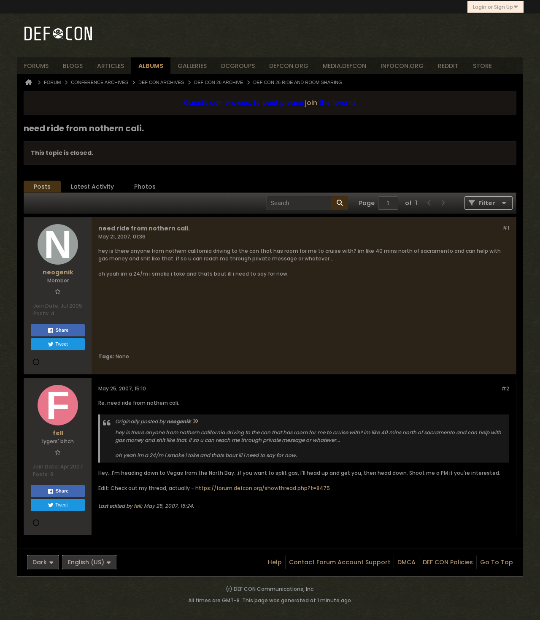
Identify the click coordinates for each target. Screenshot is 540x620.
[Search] (307, 203)
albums (150, 66)
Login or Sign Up (495, 7)
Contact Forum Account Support (339, 562)
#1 (505, 227)
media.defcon (344, 66)
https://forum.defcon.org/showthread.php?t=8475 (262, 488)
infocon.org (402, 66)
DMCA (406, 562)
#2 (505, 388)
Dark (43, 562)
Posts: (41, 313)
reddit (448, 66)
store (482, 66)
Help (275, 562)
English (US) (89, 562)
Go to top (496, 562)
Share (58, 330)
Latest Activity (92, 186)
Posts (42, 186)
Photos (145, 186)
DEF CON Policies (448, 562)
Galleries (192, 66)
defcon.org (288, 66)
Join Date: (46, 305)
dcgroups (238, 66)
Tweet (58, 344)
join (311, 103)
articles (110, 66)
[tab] (42, 187)
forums (36, 66)
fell (137, 505)
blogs (73, 66)
